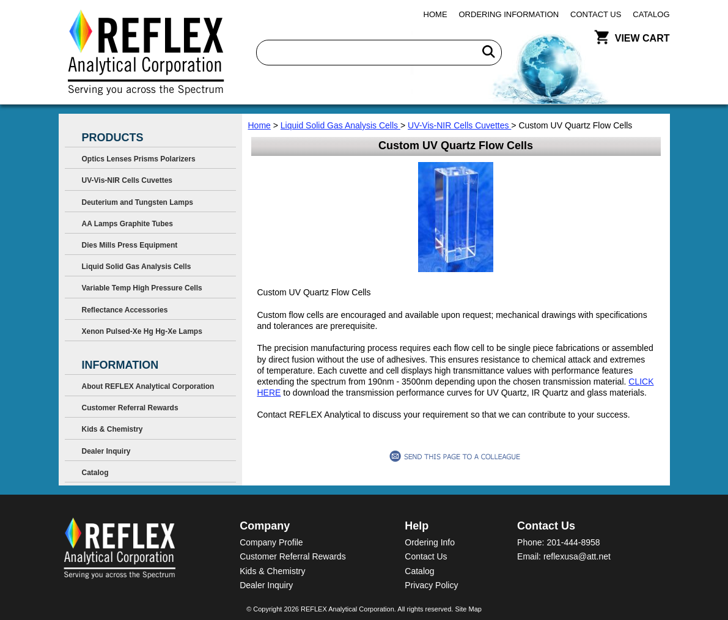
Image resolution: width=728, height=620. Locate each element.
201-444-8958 (573, 542)
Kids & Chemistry (112, 429)
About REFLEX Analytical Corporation (148, 386)
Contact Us (595, 14)
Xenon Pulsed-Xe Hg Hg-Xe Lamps (142, 331)
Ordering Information (509, 14)
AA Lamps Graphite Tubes (127, 224)
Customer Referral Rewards (130, 408)
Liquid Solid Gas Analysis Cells (340, 125)
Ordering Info (430, 542)
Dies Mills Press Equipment (130, 245)
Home (435, 14)
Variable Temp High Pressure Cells (142, 288)
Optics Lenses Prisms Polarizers (139, 159)
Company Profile (271, 542)
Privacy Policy (431, 585)
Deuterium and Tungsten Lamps (137, 202)
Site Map (468, 609)
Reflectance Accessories (125, 310)
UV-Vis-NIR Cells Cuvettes (459, 125)
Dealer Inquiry (106, 451)
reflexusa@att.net (577, 556)
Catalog (651, 14)
